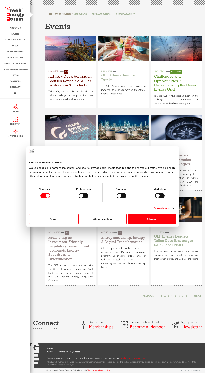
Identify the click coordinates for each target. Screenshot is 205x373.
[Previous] (147, 295)
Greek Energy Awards (15, 69)
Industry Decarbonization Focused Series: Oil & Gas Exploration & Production (70, 80)
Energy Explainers (15, 63)
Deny (53, 219)
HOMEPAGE (55, 13)
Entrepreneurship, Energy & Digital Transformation (123, 239)
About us (15, 27)
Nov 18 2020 (54, 232)
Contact (15, 86)
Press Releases (15, 51)
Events (15, 33)
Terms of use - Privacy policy (98, 370)
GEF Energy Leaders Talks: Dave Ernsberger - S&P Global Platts (175, 240)
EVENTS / (68, 13)
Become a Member (147, 326)
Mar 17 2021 (159, 71)
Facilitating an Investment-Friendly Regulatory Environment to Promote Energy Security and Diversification (68, 248)
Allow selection (102, 219)
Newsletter (191, 326)
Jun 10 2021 (106, 71)
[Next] (197, 295)
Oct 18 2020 (107, 232)
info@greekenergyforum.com (132, 358)
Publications (15, 57)
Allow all (152, 219)
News (15, 45)
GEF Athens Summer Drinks (118, 77)
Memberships (101, 326)
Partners (15, 80)
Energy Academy (125, 13)
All (67, 232)
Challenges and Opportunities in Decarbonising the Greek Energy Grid (175, 83)
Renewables (176, 71)
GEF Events (80, 13)
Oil (66, 71)
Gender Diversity (15, 39)
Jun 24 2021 (53, 71)
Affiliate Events (101, 13)
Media (15, 74)
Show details (162, 208)
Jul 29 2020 (159, 232)
